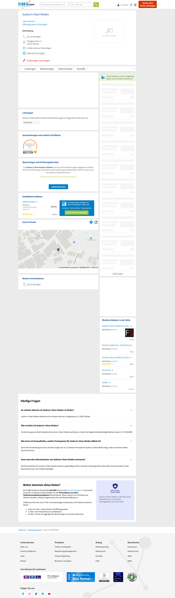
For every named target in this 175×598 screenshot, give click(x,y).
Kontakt (81, 68)
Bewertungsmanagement (66, 551)
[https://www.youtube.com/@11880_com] (49, 594)
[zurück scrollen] (20, 68)
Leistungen (30, 68)
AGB (129, 556)
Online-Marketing (62, 556)
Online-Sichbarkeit (63, 547)
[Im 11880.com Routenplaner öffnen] (91, 221)
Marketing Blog (102, 547)
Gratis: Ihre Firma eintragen (147, 4)
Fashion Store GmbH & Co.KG (115, 325)
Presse (23, 561)
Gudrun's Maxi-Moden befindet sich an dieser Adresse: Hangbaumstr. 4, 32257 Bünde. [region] (56, 416)
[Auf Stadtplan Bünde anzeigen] (96, 222)
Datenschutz (133, 551)
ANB (130, 561)
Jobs (22, 556)
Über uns (24, 547)
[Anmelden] (123, 5)
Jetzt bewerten (58, 186)
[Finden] (96, 4)
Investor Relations (28, 551)
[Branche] (54, 4)
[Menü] (136, 5)
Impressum (132, 547)
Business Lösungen (63, 561)
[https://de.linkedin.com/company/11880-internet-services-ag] (42, 594)
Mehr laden (118, 273)
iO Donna (106, 370)
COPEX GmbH (28, 201)
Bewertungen (47, 68)
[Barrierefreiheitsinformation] (132, 5)
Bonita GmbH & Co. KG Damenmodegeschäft (118, 345)
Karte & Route (65, 68)
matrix (105, 382)
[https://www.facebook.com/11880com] (23, 594)
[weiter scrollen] (134, 68)
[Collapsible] (131, 410)
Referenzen (100, 551)
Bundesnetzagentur (75, 490)
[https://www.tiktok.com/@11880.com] (36, 594)
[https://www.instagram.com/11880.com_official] (29, 594)
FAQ (97, 561)
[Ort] (81, 4)
